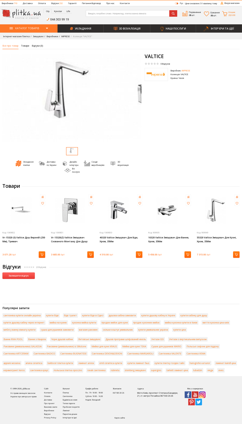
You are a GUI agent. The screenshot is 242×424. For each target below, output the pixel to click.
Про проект (49, 403)
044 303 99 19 (59, 19)
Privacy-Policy (50, 417)
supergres (156, 370)
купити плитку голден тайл (169, 363)
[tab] (47, 11)
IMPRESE (65, 36)
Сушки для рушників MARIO (166, 346)
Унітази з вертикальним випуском (188, 339)
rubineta (115, 370)
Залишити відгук (19, 275)
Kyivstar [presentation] (58, 11)
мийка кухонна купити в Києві (181, 322)
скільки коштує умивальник (118, 329)
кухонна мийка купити (84, 322)
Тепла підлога (69, 403)
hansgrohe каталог (200, 363)
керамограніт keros (14, 370)
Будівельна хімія (70, 400)
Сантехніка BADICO (44, 353)
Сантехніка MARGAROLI (140, 353)
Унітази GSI (157, 339)
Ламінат (66, 410)
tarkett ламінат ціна (177, 370)
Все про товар (10, 45)
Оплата (42, 3)
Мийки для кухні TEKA (134, 346)
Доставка (28, 3)
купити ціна (179, 329)
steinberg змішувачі (135, 370)
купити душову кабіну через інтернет (24, 322)
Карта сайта (120, 418)
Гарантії (72, 3)
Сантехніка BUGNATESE (73, 353)
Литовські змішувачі (89, 339)
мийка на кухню (58, 322)
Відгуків (165, 63)
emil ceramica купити (110, 363)
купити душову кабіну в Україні (158, 315)
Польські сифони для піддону (203, 346)
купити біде (52, 315)
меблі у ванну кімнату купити (19, 329)
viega (210, 370)
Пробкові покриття (71, 407)
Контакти (125, 3)
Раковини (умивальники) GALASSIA (23, 346)
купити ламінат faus (138, 363)
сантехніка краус (39, 370)
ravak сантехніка (96, 370)
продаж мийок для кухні (115, 322)
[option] (72, 98)
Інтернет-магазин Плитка (16, 36)
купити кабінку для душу (193, 315)
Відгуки (57, 3)
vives (221, 370)
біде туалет (70, 315)
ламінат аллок (86, 363)
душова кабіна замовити (122, 315)
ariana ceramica (34, 363)
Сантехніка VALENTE (170, 353)
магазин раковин (88, 329)
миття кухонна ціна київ (216, 322)
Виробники (9, 3)
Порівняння (195, 12)
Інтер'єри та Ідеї (70, 417)
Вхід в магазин (232, 3)
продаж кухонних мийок (146, 322)
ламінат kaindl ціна (226, 363)
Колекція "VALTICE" (82, 36)
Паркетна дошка (70, 414)
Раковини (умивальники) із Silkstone (66, 346)
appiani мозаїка (12, 363)
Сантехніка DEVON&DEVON (107, 353)
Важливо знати (50, 407)
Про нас (110, 3)
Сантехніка (67, 396)
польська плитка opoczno (68, 370)
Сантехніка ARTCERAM (16, 353)
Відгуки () (37, 45)
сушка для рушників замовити (57, 329)
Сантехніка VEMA (196, 353)
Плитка (66, 392)
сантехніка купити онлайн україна (22, 315)
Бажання (215, 12)
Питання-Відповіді (91, 3)
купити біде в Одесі (92, 315)
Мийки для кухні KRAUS (104, 346)
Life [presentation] (68, 11)
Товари (25, 45)
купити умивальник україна (153, 329)
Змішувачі (37, 36)
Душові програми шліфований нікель (126, 339)
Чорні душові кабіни (62, 339)
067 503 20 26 (118, 393)
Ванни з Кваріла (37, 339)
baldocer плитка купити (60, 363)
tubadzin (197, 370)
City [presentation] (48, 11)
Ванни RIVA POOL (13, 339)
